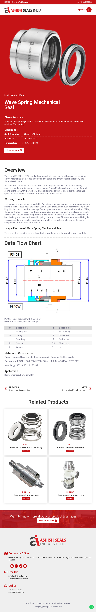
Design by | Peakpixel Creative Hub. (48, 607)
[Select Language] (80, 10)
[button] (89, 9)
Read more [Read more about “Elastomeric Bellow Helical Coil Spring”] (25, 451)
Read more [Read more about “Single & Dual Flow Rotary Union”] (70, 498)
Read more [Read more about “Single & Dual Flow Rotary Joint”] (25, 498)
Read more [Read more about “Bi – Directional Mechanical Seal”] (70, 451)
